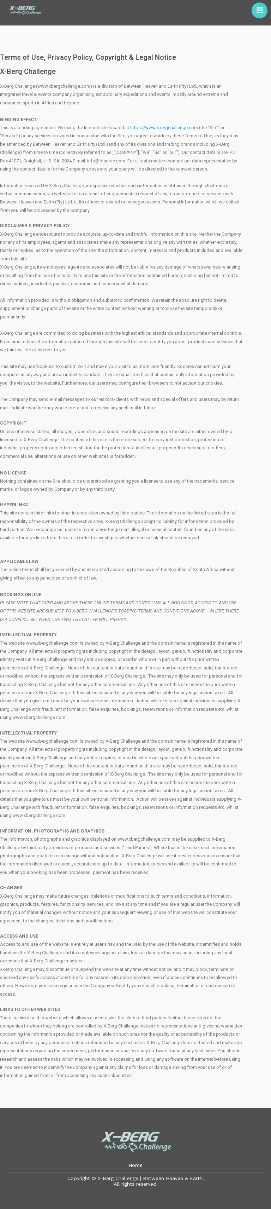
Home (135, 1165)
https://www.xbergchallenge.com (164, 127)
